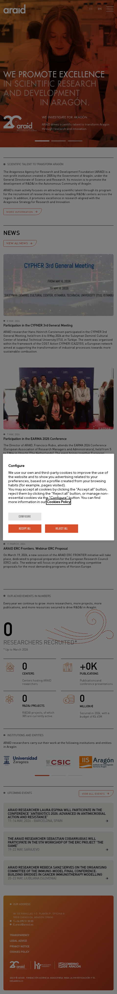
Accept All (25, 528)
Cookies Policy (58, 502)
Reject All (62, 528)
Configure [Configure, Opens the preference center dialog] (25, 516)
